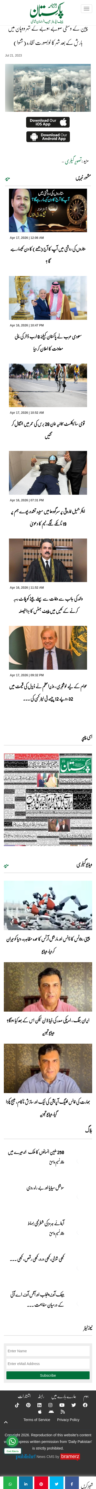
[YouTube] (59, 1405)
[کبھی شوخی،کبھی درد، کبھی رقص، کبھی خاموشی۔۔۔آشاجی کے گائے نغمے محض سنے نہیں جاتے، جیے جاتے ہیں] (79, 1268)
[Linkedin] (36, 1405)
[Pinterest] (24, 1405)
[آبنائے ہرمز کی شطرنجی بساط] (79, 1232)
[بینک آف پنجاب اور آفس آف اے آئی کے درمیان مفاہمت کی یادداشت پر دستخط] (79, 1303)
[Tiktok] (13, 1405)
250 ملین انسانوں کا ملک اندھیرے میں (36, 1152)
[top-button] (6, 1422)
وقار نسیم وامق (56, 1162)
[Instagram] (47, 1405)
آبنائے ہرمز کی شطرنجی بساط (46, 1223)
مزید (7, 178)
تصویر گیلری (73, 161)
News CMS (46, 1457)
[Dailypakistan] (41, 14)
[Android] (48, 1411)
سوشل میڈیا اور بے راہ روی (45, 1187)
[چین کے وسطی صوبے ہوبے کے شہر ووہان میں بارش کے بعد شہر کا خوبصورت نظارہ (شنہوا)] (72, 1483)
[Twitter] (70, 1405)
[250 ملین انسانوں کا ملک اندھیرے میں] (79, 1161)
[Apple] (36, 1411)
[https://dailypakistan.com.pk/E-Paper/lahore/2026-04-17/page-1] (48, 799)
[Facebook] (82, 1405)
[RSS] (59, 1411)
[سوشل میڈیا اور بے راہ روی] (79, 1196)
